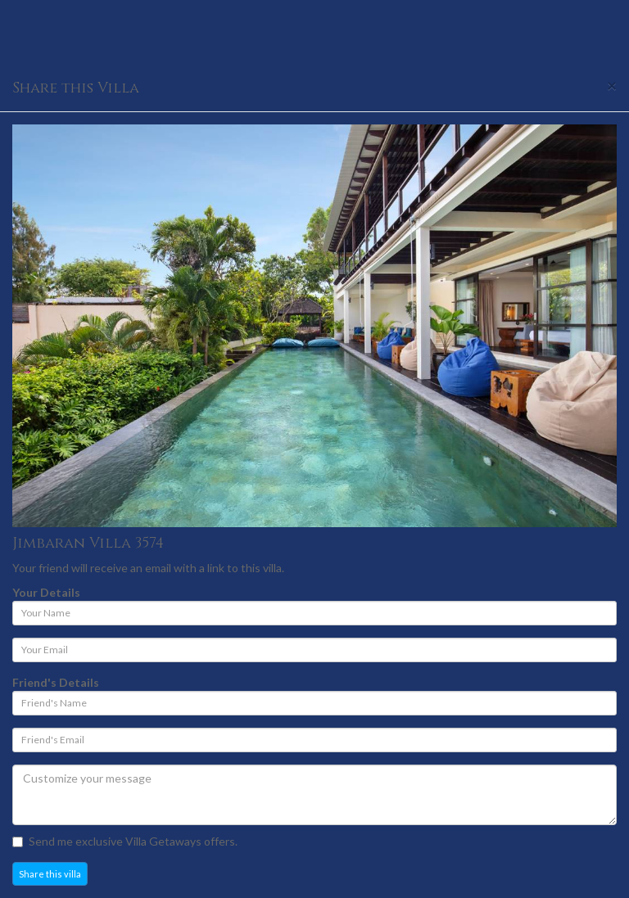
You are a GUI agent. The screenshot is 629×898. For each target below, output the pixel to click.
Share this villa (50, 874)
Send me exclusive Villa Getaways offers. (125, 841)
